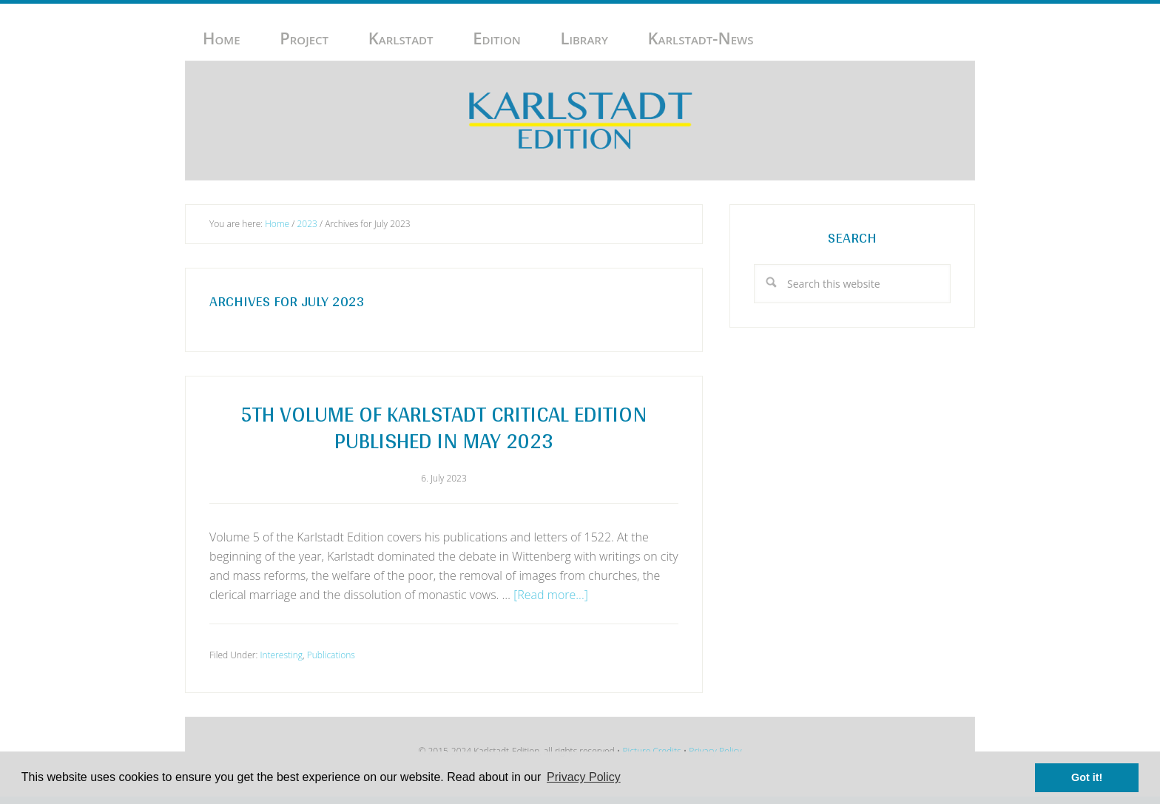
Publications (331, 655)
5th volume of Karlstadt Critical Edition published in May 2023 (443, 426)
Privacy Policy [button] (584, 777)
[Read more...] (550, 595)
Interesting (281, 655)
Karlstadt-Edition (580, 120)
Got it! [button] (1086, 777)
